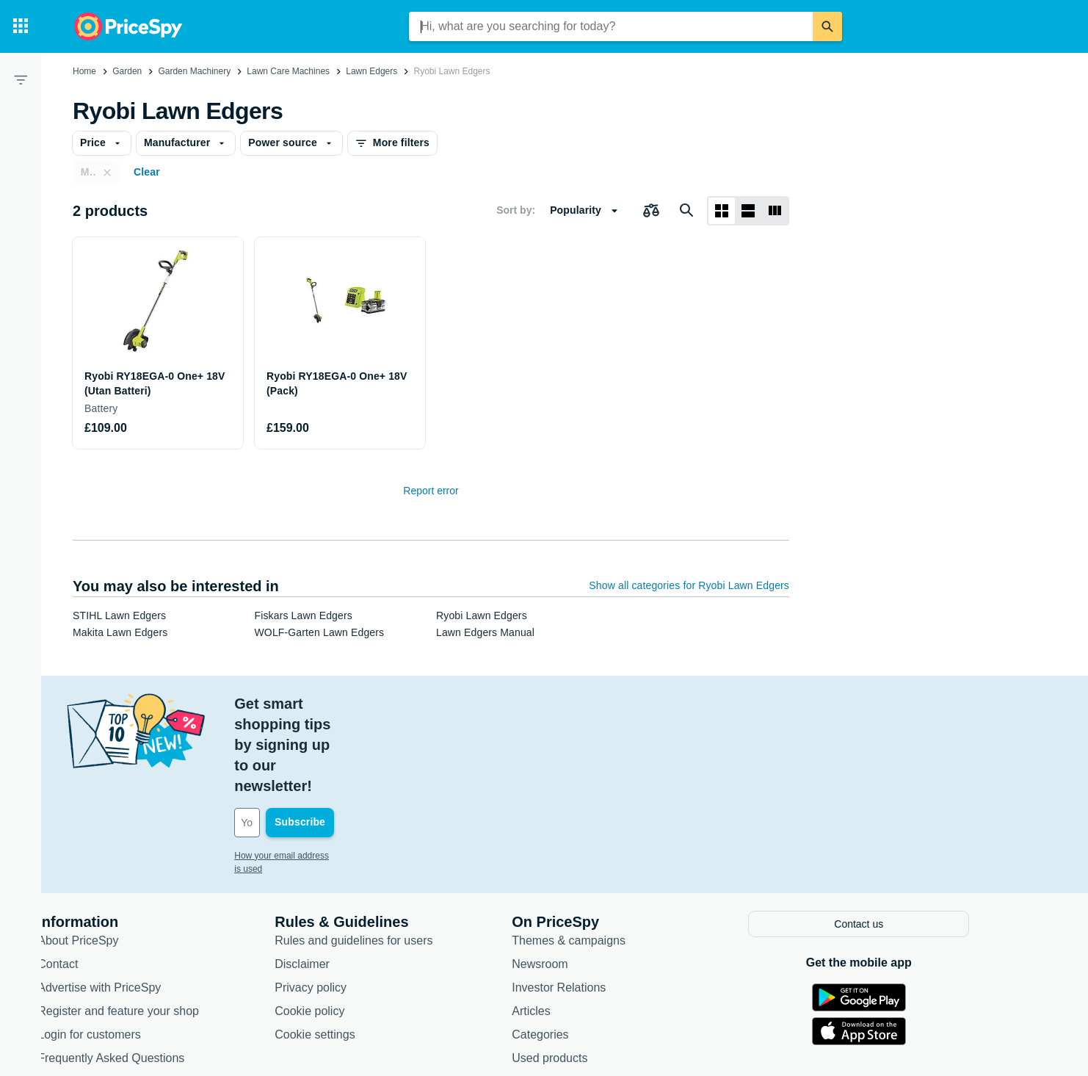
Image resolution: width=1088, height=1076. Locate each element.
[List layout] (748, 211)
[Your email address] (374, 740)
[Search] (827, 26)
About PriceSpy (119, 856)
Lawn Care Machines (288, 71)
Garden (127, 71)
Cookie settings (356, 950)
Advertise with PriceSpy (140, 903)
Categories (581, 950)
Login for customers (130, 950)
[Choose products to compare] (651, 211)
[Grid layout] (721, 211)
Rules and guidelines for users (395, 856)
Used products (590, 973)
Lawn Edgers (371, 71)
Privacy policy (352, 903)
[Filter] (20, 79)
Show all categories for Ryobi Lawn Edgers (689, 585)
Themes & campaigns (610, 856)
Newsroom (581, 879)
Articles (572, 926)
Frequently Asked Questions (152, 973)
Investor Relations (600, 903)
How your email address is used (337, 773)
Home (84, 71)
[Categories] (20, 26)
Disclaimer (343, 879)
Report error (430, 491)
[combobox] (611, 26)
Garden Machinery (194, 71)
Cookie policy (350, 926)
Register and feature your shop (159, 926)
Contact (99, 879)
